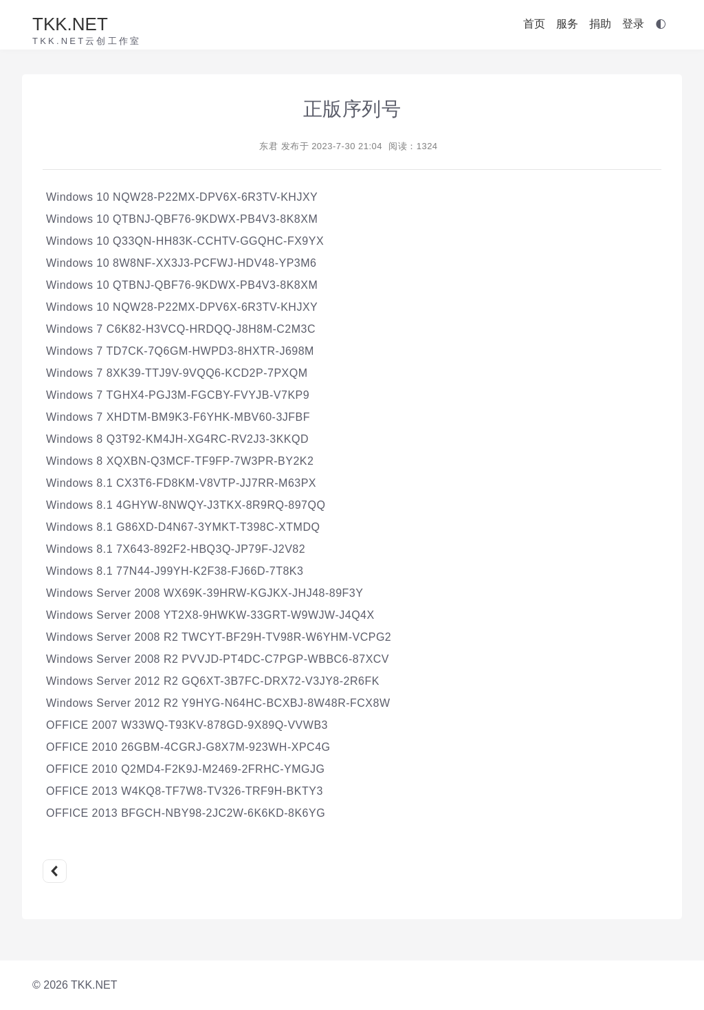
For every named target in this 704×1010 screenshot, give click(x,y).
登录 (633, 24)
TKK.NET (70, 24)
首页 (534, 24)
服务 (567, 24)
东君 (268, 146)
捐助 (600, 24)
